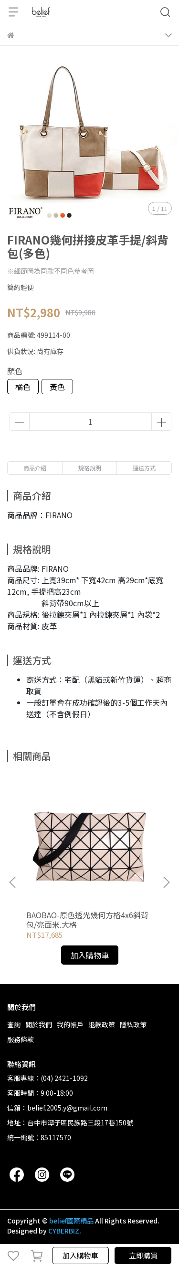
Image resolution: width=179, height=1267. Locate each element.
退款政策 (101, 1024)
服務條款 (20, 1039)
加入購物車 (80, 1255)
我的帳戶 (70, 1024)
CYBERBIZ (63, 1230)
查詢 (14, 1024)
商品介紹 (34, 468)
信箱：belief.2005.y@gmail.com (57, 1107)
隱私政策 (133, 1024)
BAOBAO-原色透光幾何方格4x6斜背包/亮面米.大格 (87, 919)
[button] (166, 882)
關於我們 (38, 1024)
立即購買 (143, 1255)
